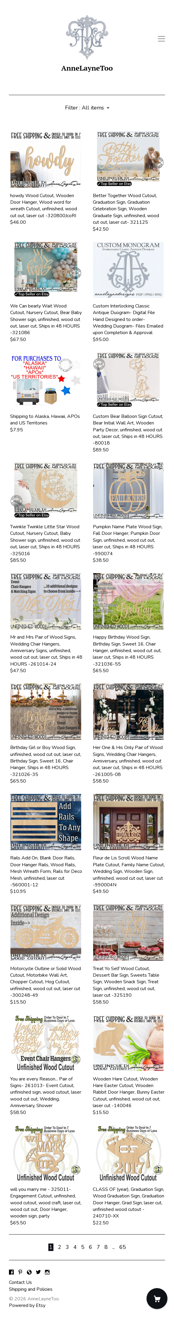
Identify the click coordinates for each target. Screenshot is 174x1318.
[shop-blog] (29, 1272)
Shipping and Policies (31, 1289)
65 (122, 1247)
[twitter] (38, 1272)
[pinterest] (20, 1272)
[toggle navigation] (161, 39)
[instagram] (47, 1272)
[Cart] (157, 1298)
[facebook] (11, 1272)
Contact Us (20, 1282)
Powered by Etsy (27, 1305)
